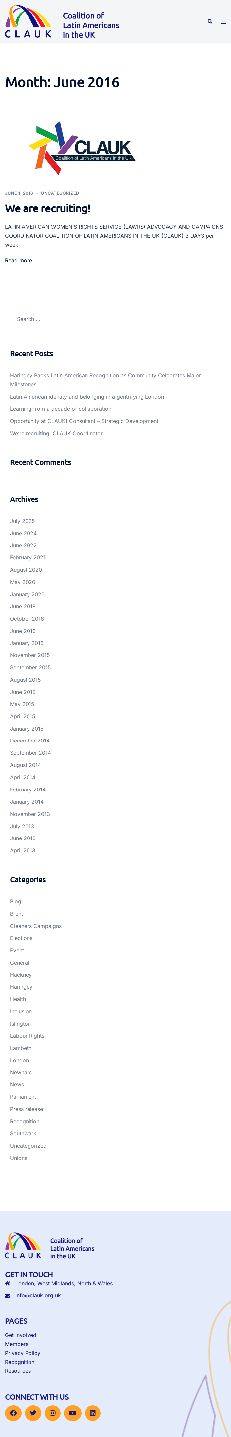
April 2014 (22, 777)
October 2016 (27, 618)
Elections (21, 938)
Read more (18, 260)
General (19, 962)
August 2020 (26, 569)
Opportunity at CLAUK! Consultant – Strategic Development (84, 421)
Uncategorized (60, 193)
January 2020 (27, 594)
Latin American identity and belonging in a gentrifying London (87, 396)
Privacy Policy (22, 1353)
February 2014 (28, 789)
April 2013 (22, 850)
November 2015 (30, 655)
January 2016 (27, 643)
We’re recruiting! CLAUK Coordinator (56, 433)
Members (16, 1344)
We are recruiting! (47, 208)
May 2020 (22, 582)
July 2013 (22, 826)
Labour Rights (27, 1035)
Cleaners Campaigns (36, 926)
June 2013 (23, 838)
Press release (26, 1109)
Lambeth (20, 1048)
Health (18, 999)
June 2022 (23, 545)
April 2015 (22, 716)
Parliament (23, 1096)
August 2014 (25, 765)
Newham (21, 1072)
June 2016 (23, 631)
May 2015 (22, 704)
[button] (209, 21)
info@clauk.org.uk (38, 1295)
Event (17, 950)
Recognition (24, 1121)
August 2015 (25, 679)
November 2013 (30, 814)
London (19, 1060)
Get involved (20, 1335)
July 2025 (22, 521)
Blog (15, 901)
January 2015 (27, 728)
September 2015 (30, 667)
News (17, 1084)
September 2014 (30, 752)
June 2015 (23, 692)
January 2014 (27, 801)
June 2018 (23, 606)
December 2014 (30, 740)
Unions (18, 1158)
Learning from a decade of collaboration (60, 409)
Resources (18, 1370)
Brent (16, 913)
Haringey (21, 986)
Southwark (23, 1133)
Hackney (21, 974)
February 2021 (28, 557)
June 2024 (23, 533)
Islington (20, 1023)
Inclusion (21, 1011)
